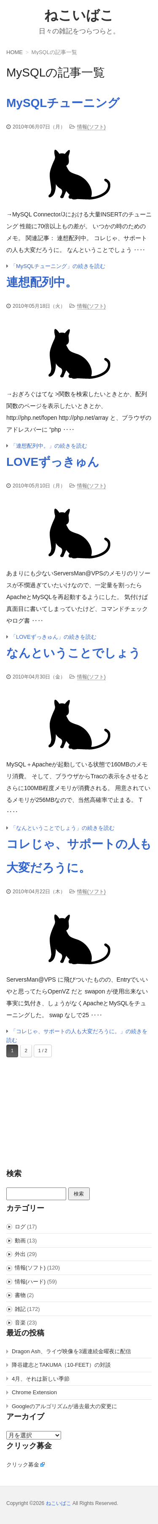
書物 (20, 1295)
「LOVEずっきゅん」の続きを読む (53, 637)
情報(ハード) (30, 1281)
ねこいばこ (79, 15)
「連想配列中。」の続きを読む (49, 446)
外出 (20, 1254)
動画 (20, 1240)
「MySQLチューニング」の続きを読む (58, 266)
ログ (20, 1226)
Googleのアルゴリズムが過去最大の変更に (64, 1406)
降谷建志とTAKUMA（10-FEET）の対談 (61, 1365)
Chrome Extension (34, 1392)
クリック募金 (22, 1464)
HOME (14, 52)
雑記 (20, 1309)
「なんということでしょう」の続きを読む (63, 828)
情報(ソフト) (91, 127)
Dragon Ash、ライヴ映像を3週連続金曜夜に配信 (71, 1351)
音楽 (20, 1322)
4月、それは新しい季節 (41, 1379)
